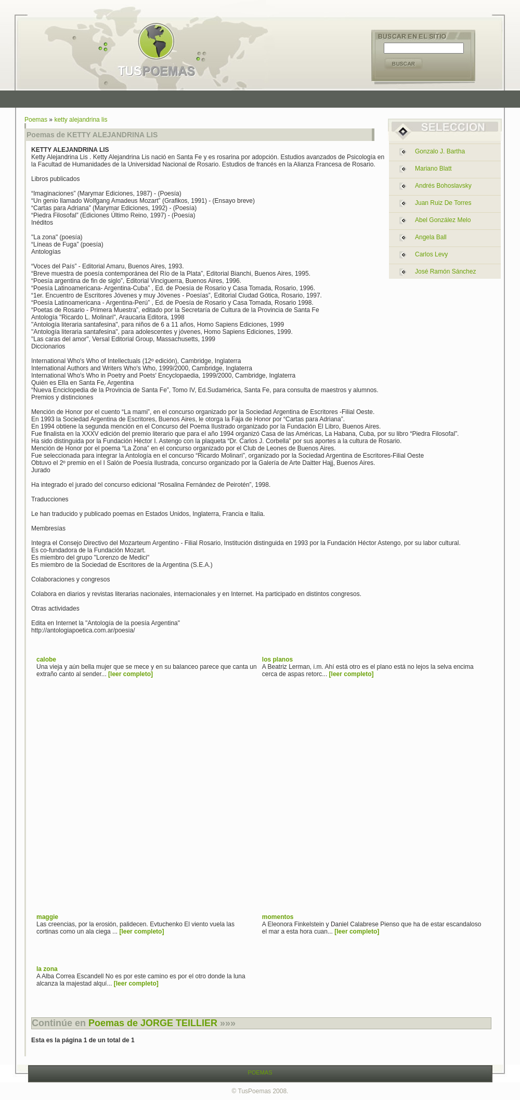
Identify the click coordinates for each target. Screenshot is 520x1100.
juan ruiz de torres (443, 202)
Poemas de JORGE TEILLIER (152, 1023)
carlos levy (431, 254)
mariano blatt (433, 168)
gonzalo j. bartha (440, 151)
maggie (47, 917)
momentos (278, 917)
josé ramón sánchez (445, 271)
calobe (46, 659)
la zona (47, 969)
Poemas (35, 119)
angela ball (431, 237)
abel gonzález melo (443, 220)
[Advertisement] (97, 805)
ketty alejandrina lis (80, 119)
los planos (277, 659)
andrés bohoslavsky (443, 185)
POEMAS (260, 1072)
